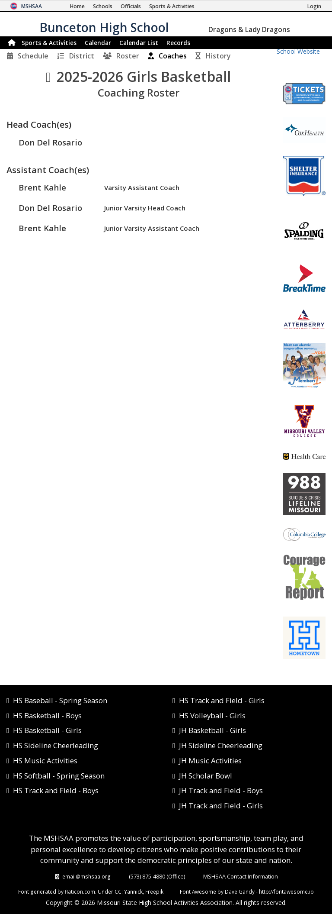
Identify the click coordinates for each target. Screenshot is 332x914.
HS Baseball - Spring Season (60, 700)
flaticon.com (80, 891)
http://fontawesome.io (286, 891)
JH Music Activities (210, 760)
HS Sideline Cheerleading (55, 745)
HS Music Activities (45, 760)
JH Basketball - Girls (212, 730)
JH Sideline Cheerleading (220, 745)
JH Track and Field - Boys (221, 790)
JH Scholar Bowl (205, 776)
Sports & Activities (49, 43)
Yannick (133, 891)
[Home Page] (77, 6)
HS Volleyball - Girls (212, 715)
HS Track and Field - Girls (222, 700)
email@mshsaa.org (86, 876)
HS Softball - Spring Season (59, 776)
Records (178, 43)
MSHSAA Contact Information (240, 876)
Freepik (154, 891)
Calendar (98, 43)
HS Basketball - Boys (47, 715)
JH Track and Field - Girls (221, 806)
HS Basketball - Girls (47, 730)
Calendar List (138, 43)
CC (118, 891)
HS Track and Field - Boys (56, 790)
